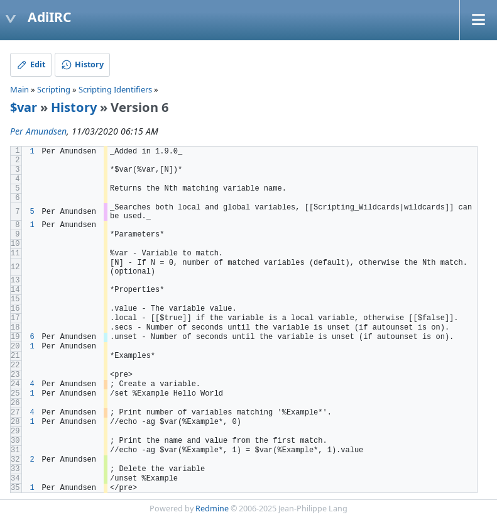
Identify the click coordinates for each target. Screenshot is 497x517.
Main (19, 89)
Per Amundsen (38, 131)
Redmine (212, 508)
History (74, 107)
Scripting (53, 89)
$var (23, 107)
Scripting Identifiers (115, 89)
